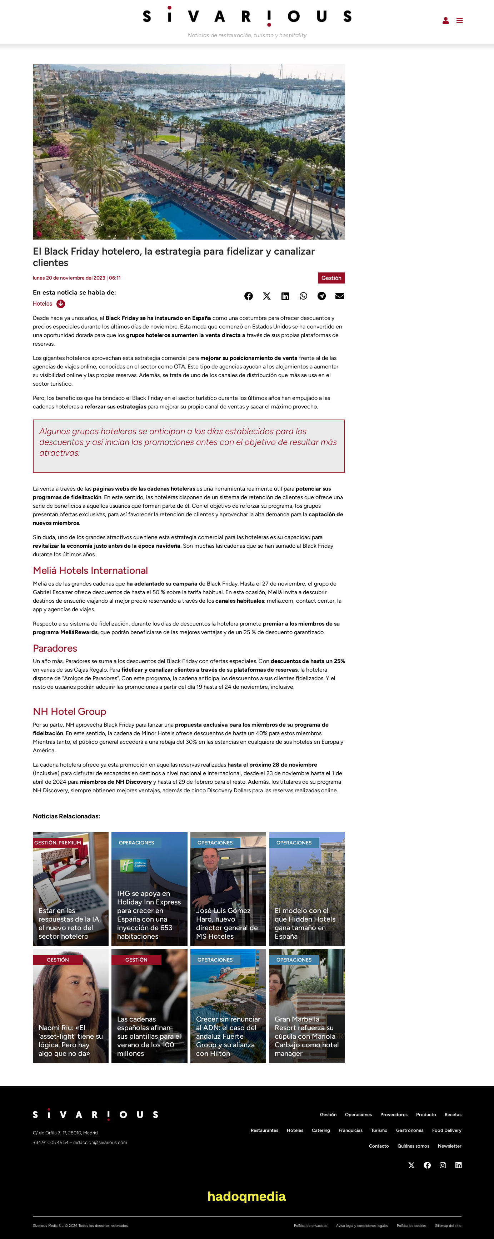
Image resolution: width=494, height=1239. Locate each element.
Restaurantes (264, 1130)
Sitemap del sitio (448, 1225)
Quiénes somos (413, 1146)
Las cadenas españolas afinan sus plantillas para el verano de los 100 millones (149, 1036)
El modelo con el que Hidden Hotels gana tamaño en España (305, 923)
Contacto (379, 1146)
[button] (249, 296)
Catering (321, 1130)
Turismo (379, 1130)
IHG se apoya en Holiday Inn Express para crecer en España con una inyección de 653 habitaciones (149, 914)
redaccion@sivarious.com (100, 1142)
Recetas (453, 1114)
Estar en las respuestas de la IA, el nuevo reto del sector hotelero (70, 923)
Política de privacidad (311, 1225)
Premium (70, 843)
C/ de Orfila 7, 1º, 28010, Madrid (65, 1132)
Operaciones (136, 843)
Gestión (331, 278)
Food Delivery (446, 1130)
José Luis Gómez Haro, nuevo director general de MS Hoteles (227, 923)
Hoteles (43, 303)
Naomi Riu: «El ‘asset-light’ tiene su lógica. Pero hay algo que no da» (71, 1040)
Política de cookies (411, 1225)
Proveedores (394, 1114)
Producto (426, 1114)
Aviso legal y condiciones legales (362, 1225)
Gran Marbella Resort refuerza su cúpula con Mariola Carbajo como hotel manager (307, 1036)
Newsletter (449, 1146)
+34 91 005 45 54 (51, 1142)
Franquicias (351, 1130)
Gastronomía (410, 1130)
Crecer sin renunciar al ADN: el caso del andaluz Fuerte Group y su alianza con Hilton (228, 1036)
